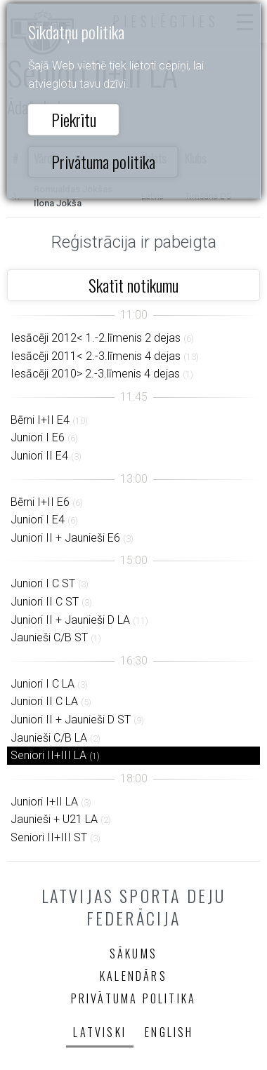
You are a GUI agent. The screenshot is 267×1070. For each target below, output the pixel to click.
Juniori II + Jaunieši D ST (71, 719)
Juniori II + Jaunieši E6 (65, 537)
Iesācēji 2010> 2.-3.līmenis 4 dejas (95, 373)
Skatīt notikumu (133, 284)
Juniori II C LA (44, 701)
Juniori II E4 (39, 455)
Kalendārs (133, 976)
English (169, 1032)
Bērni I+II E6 (40, 502)
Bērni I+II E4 (40, 420)
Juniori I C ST (43, 583)
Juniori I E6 (38, 437)
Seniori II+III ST (49, 837)
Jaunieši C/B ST (49, 637)
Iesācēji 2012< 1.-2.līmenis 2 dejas (96, 338)
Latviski (99, 1032)
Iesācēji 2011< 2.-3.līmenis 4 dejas (96, 356)
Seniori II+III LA (48, 755)
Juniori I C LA (42, 683)
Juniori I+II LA (44, 801)
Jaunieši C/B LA (49, 737)
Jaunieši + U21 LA (54, 819)
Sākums (133, 953)
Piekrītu (73, 119)
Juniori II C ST (45, 601)
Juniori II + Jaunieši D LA (70, 620)
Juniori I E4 (38, 519)
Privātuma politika (103, 161)
